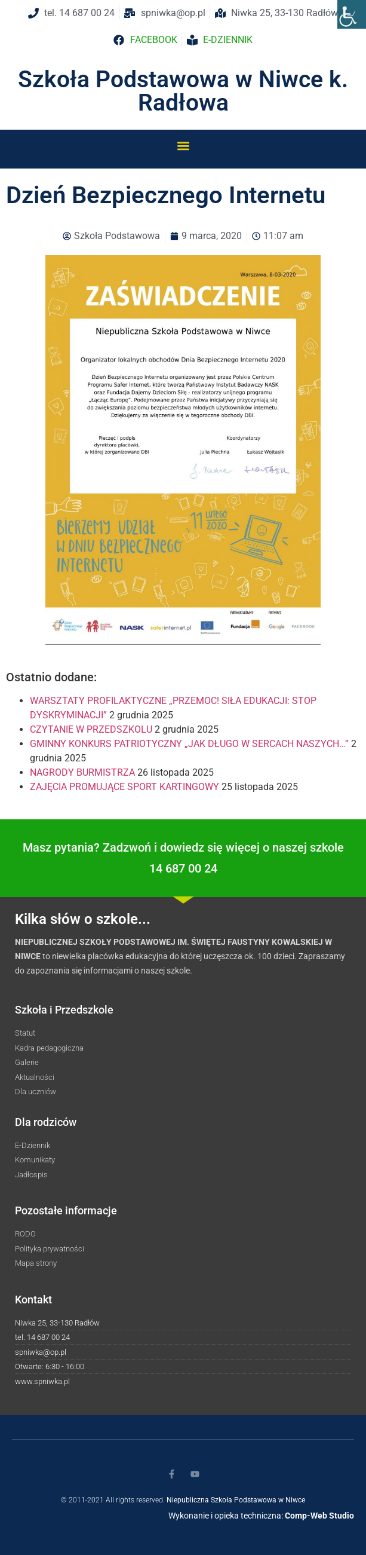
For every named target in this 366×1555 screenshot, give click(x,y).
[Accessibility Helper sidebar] (351, 14)
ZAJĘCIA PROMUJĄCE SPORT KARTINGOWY (124, 786)
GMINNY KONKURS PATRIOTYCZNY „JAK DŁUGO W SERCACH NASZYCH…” (189, 743)
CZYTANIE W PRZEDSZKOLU (91, 729)
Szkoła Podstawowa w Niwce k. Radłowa (183, 91)
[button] (183, 145)
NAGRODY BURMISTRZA (82, 772)
